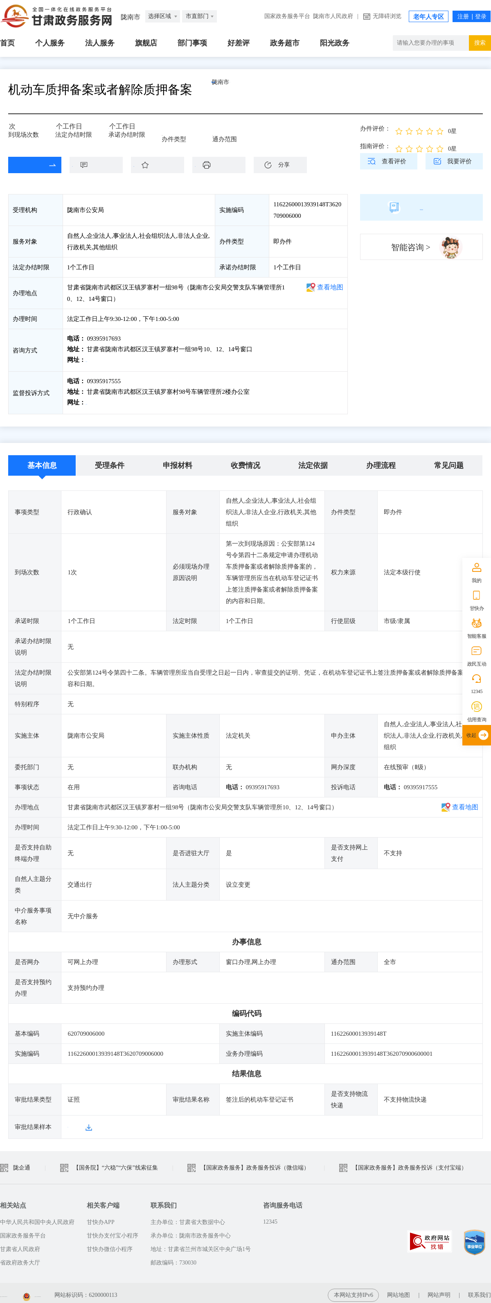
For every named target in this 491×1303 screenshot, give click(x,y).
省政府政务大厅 (20, 1258)
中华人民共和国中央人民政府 (37, 1218)
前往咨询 (99, 360)
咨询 (100, 165)
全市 (218, 132)
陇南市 (239, 89)
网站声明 (439, 1290)
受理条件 (109, 461)
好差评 (238, 43)
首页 (7, 43)
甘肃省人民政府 (20, 1245)
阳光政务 (334, 43)
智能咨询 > (410, 247)
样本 (74, 1122)
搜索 (480, 43)
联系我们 (479, 1290)
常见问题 (449, 461)
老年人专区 (428, 17)
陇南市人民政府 (333, 16)
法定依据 (313, 461)
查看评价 (394, 161)
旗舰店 (146, 43)
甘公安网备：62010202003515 (147, 1290)
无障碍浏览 (387, 16)
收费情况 (245, 461)
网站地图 (398, 1290)
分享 (284, 165)
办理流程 (381, 461)
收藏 (161, 165)
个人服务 (50, 43)
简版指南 (421, 207)
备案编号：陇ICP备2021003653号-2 (44, 1290)
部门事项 (192, 43)
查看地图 (330, 287)
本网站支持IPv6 (353, 1290)
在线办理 (28, 165)
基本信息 (42, 461)
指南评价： (375, 146)
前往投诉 (99, 400)
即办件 (171, 132)
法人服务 (100, 43)
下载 (223, 165)
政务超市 (285, 43)
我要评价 (459, 161)
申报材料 (177, 461)
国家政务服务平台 (287, 16)
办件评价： (375, 128)
